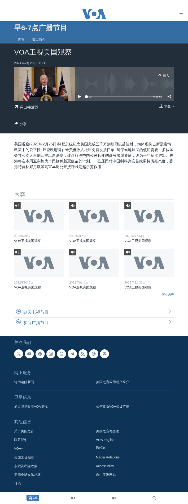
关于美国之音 (24, 431)
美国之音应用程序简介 (112, 382)
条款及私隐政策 (25, 466)
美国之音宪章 (24, 457)
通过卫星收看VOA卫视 (31, 406)
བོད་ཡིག (100, 448)
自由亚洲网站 (106, 475)
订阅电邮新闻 (24, 382)
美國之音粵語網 (107, 431)
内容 (21, 39)
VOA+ (18, 448)
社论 (17, 483)
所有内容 (168, 294)
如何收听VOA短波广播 (113, 406)
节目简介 (38, 39)
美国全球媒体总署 (27, 475)
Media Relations (108, 457)
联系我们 (20, 440)
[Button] (20, 124)
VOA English (105, 440)
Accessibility (105, 466)
